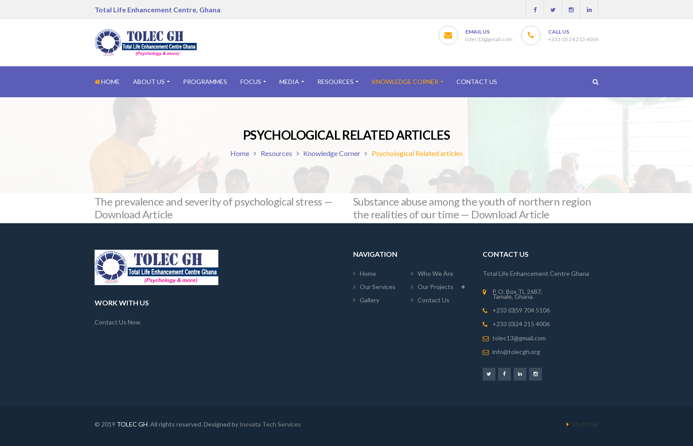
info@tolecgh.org (516, 351)
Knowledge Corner (331, 153)
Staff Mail (585, 424)
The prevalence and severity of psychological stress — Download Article (213, 208)
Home (239, 153)
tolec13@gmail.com (489, 39)
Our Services (378, 286)
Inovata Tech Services (270, 424)
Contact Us (433, 300)
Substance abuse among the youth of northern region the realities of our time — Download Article (472, 208)
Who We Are (435, 273)
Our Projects (435, 286)
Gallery (369, 300)
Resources (276, 153)
